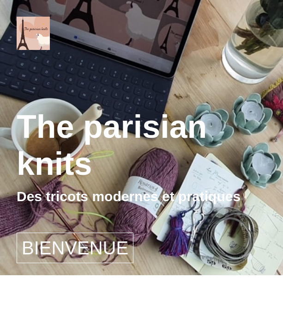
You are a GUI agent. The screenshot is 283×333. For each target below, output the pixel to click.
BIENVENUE (75, 248)
